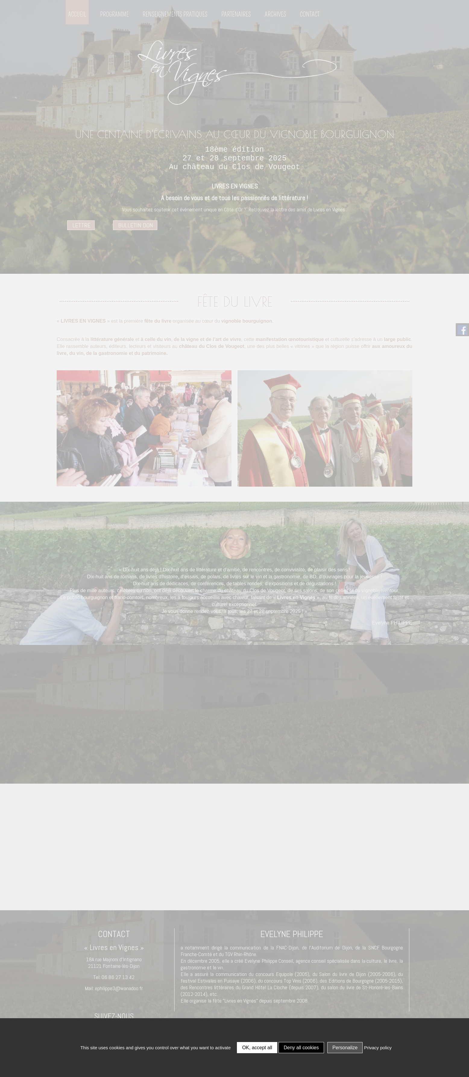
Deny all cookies (301, 1047)
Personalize (345, 1047)
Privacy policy (378, 1047)
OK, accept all (257, 1047)
